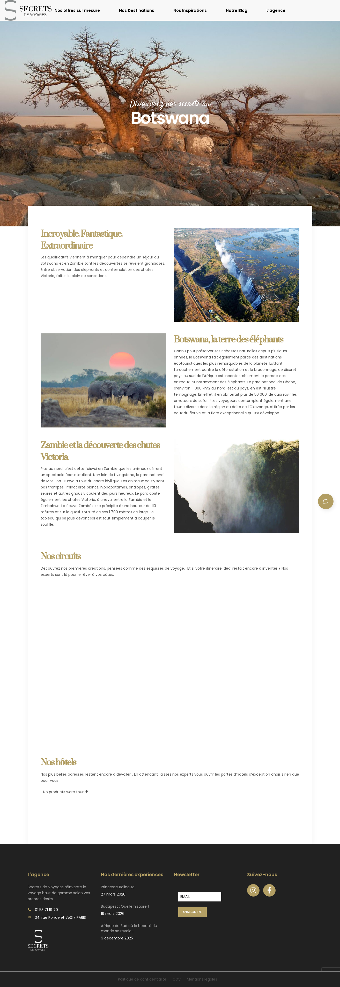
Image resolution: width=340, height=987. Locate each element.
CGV (177, 979)
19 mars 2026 (112, 913)
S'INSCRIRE (192, 912)
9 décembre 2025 (117, 938)
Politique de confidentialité (142, 979)
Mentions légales (202, 979)
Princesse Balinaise (118, 887)
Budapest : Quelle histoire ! (125, 906)
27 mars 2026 (113, 894)
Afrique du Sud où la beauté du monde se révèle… (129, 928)
